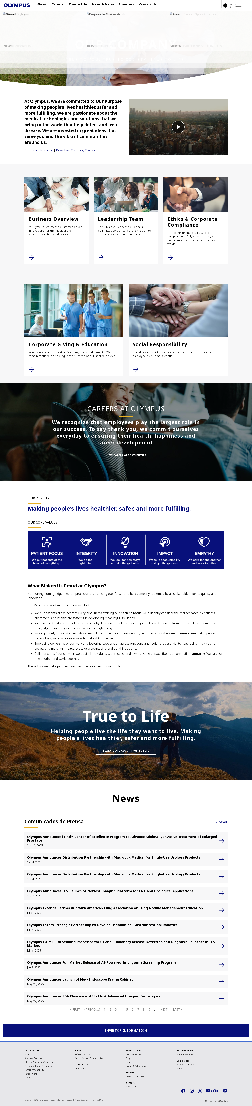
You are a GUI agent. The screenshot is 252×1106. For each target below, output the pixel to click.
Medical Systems (185, 1054)
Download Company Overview (77, 150)
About (43, 6)
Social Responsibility (34, 1070)
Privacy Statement (82, 1100)
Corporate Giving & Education (38, 1066)
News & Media (100, 6)
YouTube (212, 1091)
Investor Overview (135, 1076)
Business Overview (33, 1058)
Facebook (183, 1091)
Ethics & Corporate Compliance (39, 1062)
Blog (128, 1058)
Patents (27, 1078)
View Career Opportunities (126, 455)
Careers (58, 6)
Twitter (200, 1091)
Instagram (191, 1091)
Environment (30, 1074)
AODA (179, 1069)
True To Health (82, 1069)
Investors (121, 6)
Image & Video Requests (138, 1066)
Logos (129, 1062)
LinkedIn (225, 1091)
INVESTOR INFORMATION (126, 1030)
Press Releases (133, 1054)
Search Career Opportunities (89, 1058)
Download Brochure (38, 150)
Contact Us (141, 6)
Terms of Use (97, 1100)
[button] (178, 127)
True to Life (76, 6)
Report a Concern (185, 1065)
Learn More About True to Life (126, 750)
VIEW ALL (222, 822)
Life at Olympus (82, 1054)
